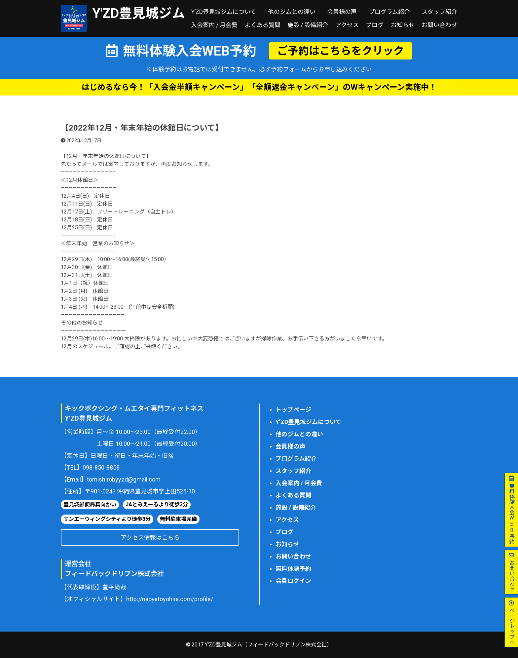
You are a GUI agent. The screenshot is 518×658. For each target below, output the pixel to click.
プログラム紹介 (389, 11)
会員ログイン (293, 580)
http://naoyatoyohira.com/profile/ (169, 599)
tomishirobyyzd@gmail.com (124, 479)
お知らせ (403, 24)
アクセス (347, 24)
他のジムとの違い (291, 11)
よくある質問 (262, 24)
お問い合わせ (439, 24)
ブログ (375, 24)
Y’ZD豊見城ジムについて (223, 11)
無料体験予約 (293, 568)
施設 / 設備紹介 (307, 24)
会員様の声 (342, 11)
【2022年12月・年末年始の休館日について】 (142, 128)
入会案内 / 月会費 (214, 24)
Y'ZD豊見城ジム (138, 13)
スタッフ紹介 (439, 11)
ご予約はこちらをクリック (340, 51)
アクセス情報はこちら (150, 537)
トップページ (293, 409)
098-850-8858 (101, 467)
